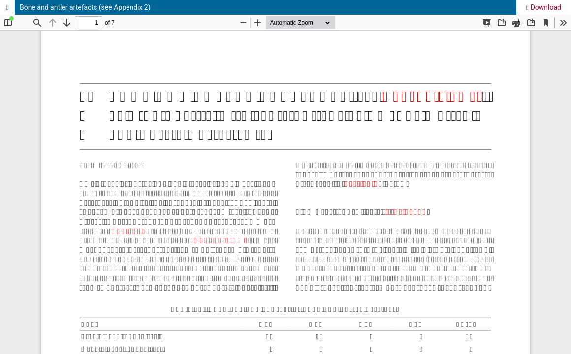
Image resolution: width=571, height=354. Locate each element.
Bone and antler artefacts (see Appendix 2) (85, 7)
